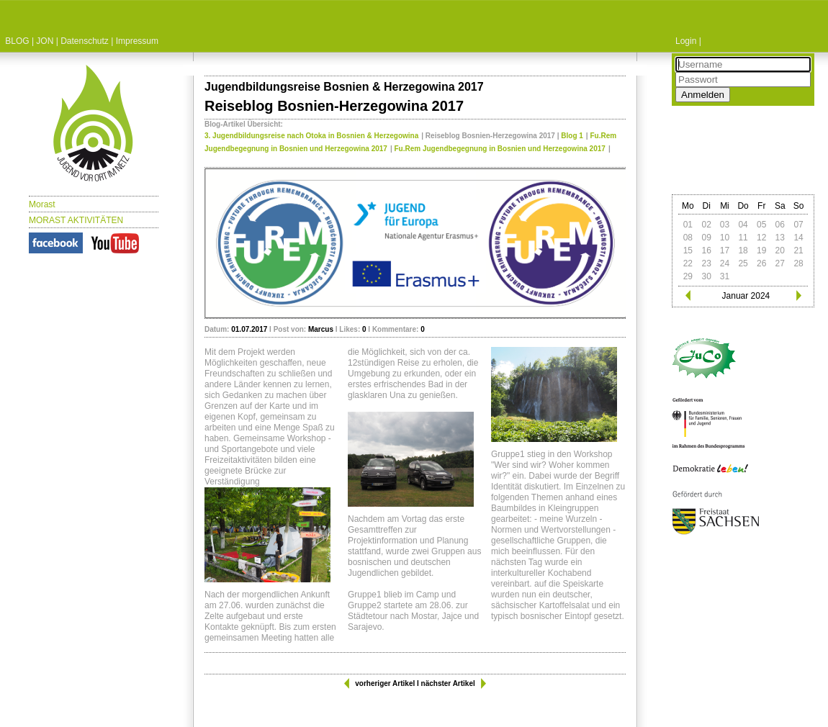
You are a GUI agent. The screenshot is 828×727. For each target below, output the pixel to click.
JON (44, 41)
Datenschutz (84, 41)
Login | (688, 41)
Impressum (137, 41)
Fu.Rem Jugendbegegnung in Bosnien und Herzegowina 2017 (500, 149)
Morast (42, 204)
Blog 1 (572, 136)
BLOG (17, 41)
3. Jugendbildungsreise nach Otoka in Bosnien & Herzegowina (311, 136)
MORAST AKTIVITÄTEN (76, 220)
